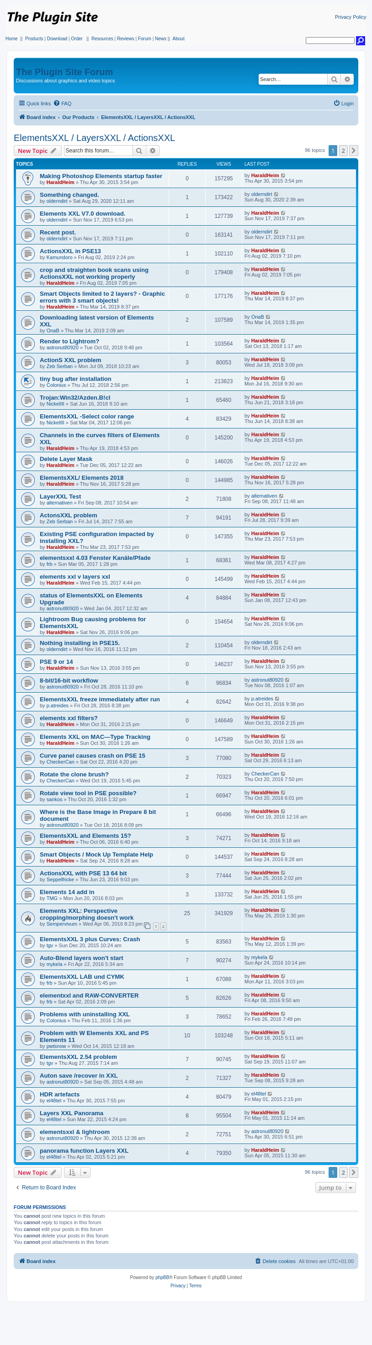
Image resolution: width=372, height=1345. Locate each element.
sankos (55, 799)
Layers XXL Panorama (71, 1113)
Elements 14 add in (67, 892)
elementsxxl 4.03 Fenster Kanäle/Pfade (95, 557)
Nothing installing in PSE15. (80, 643)
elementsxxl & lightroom (75, 1131)
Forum (144, 38)
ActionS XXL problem (70, 360)
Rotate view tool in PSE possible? (88, 793)
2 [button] (343, 150)
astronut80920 (63, 347)
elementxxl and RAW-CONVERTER (89, 995)
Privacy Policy (350, 17)
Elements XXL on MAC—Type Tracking (95, 736)
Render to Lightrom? (69, 341)
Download (57, 38)
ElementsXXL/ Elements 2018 (81, 477)
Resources (102, 38)
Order (77, 38)
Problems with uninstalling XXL (85, 1014)
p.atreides (58, 705)
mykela (55, 964)
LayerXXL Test (60, 496)
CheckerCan (60, 762)
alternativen (60, 502)
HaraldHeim (60, 182)
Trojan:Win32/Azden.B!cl (75, 397)
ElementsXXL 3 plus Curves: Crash (90, 939)
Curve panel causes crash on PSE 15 (92, 755)
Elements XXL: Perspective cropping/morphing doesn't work (86, 914)
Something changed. (69, 194)
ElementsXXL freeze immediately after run (100, 699)
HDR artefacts (60, 1094)
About (179, 38)
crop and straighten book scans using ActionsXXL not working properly (94, 273)
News (160, 38)
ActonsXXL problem (68, 515)
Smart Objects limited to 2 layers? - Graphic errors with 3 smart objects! (102, 297)
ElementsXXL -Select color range (87, 416)
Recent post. (58, 232)
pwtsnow (56, 1046)
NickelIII (55, 404)
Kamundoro (60, 257)
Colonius (56, 385)
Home (11, 38)
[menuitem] (62, 103)
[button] (353, 150)
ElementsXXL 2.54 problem (78, 1056)
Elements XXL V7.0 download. (82, 213)
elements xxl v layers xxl (75, 576)
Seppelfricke (60, 879)
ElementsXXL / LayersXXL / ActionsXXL (94, 138)
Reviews (125, 38)
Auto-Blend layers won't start (81, 958)
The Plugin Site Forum (64, 72)
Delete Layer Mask (66, 459)
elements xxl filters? (69, 718)
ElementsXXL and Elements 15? (85, 835)
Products (34, 38)
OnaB (53, 330)
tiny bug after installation (76, 378)
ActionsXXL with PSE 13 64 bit (83, 873)
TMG (52, 898)
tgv (50, 945)
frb (50, 564)
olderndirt (57, 201)
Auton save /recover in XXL (79, 1075)
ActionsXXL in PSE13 (70, 251)
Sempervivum (62, 924)
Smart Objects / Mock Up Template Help (96, 854)
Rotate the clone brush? (74, 774)
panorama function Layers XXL (84, 1150)
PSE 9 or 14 (56, 661)
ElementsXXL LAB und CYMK (82, 976)
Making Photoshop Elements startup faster (101, 176)
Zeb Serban (60, 366)
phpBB (162, 1277)
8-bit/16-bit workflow (69, 680)
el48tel (54, 1100)
